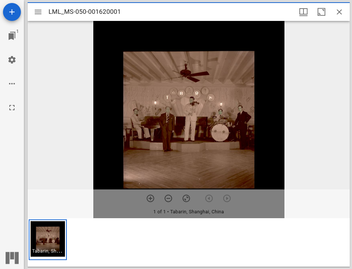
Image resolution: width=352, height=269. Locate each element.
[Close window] (339, 12)
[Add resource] (12, 12)
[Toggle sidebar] (38, 12)
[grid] (189, 242)
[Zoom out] (168, 198)
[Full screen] (12, 108)
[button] (48, 239)
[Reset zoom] (186, 198)
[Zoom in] (150, 198)
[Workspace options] (12, 84)
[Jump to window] (12, 36)
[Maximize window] (321, 12)
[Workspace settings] (12, 60)
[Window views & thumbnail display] (303, 12)
